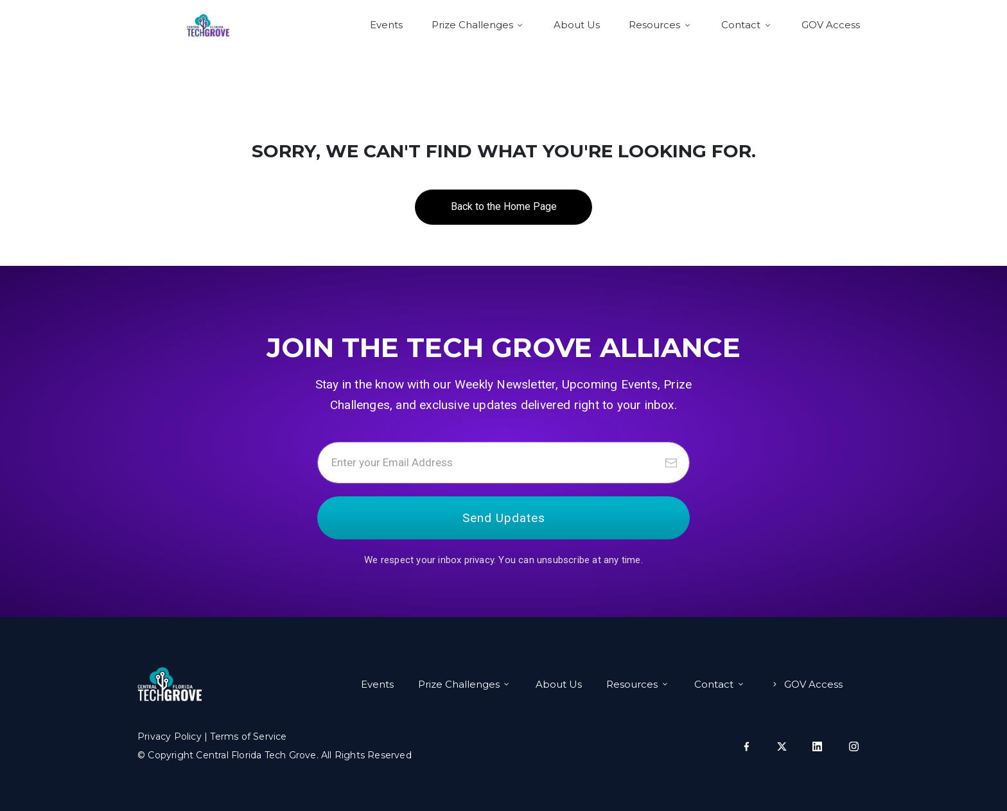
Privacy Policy (169, 736)
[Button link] (503, 207)
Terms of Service (248, 736)
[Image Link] (169, 684)
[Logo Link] (208, 25)
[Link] (386, 25)
